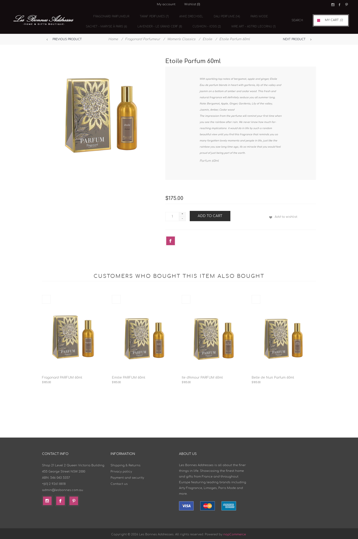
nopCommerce (234, 532)
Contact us (119, 482)
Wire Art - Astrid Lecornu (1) (250, 24)
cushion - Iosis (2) (204, 24)
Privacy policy (121, 469)
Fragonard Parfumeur (112, 17)
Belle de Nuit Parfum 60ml (273, 375)
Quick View (46, 297)
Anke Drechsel (190, 17)
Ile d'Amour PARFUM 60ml (202, 375)
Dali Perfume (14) (224, 17)
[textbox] (292, 20)
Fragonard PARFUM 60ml (62, 375)
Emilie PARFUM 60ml (128, 375)
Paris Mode (254, 17)
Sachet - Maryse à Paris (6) (106, 24)
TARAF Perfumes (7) (154, 17)
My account (166, 4)
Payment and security (127, 476)
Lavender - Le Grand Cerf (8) (159, 24)
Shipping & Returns (125, 463)
